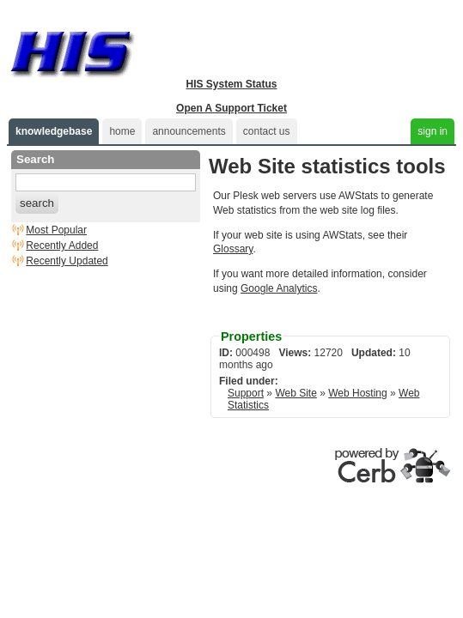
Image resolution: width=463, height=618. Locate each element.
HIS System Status (231, 84)
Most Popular (56, 230)
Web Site (295, 393)
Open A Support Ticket (231, 108)
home (122, 131)
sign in (432, 131)
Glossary (233, 249)
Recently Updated (66, 261)
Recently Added (62, 245)
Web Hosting (357, 393)
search (37, 203)
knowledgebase (53, 131)
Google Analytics (279, 288)
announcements (188, 131)
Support (246, 393)
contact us (266, 131)
